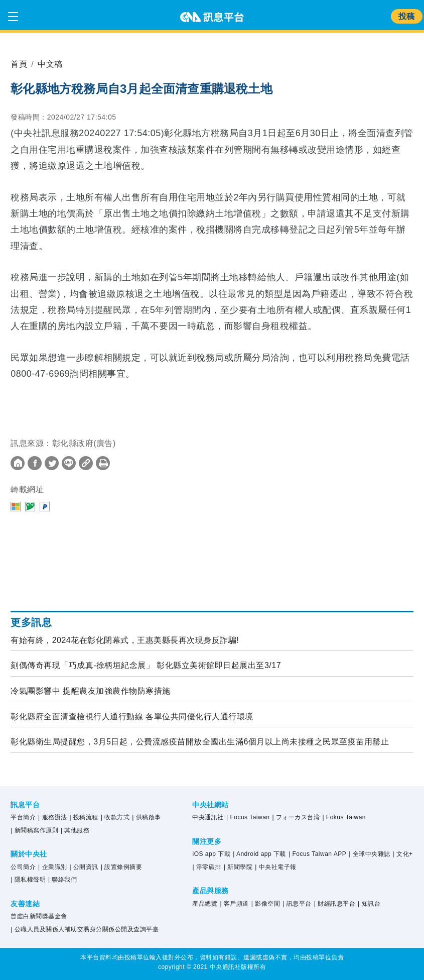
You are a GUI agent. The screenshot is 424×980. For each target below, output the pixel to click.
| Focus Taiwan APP (317, 853)
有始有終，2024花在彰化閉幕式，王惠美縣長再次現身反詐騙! (125, 640)
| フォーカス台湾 (296, 817)
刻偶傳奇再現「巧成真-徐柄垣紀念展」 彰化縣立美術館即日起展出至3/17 (146, 665)
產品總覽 (204, 903)
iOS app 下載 (211, 853)
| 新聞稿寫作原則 (34, 830)
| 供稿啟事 (146, 817)
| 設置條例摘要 (121, 866)
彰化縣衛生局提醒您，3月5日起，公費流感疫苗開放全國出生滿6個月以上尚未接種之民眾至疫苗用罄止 (200, 741)
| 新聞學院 (238, 866)
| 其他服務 (75, 830)
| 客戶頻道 (234, 903)
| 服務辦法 (52, 817)
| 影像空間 (265, 903)
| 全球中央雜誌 (369, 853)
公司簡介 (23, 866)
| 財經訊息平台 (334, 903)
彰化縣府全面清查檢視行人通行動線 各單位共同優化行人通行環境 (132, 716)
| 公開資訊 (83, 866)
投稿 (406, 16)
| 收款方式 (115, 817)
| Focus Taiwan (248, 817)
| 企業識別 (52, 866)
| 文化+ (403, 853)
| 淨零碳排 (206, 866)
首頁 (19, 64)
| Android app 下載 (259, 853)
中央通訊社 (208, 817)
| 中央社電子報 (275, 866)
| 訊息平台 (296, 903)
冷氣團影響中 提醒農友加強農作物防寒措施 (90, 691)
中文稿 (50, 64)
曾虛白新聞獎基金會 (39, 916)
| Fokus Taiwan (344, 817)
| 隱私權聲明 (28, 879)
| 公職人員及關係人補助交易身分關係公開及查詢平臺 (85, 929)
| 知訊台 (369, 903)
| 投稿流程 (83, 817)
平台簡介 (23, 817)
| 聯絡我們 (62, 879)
